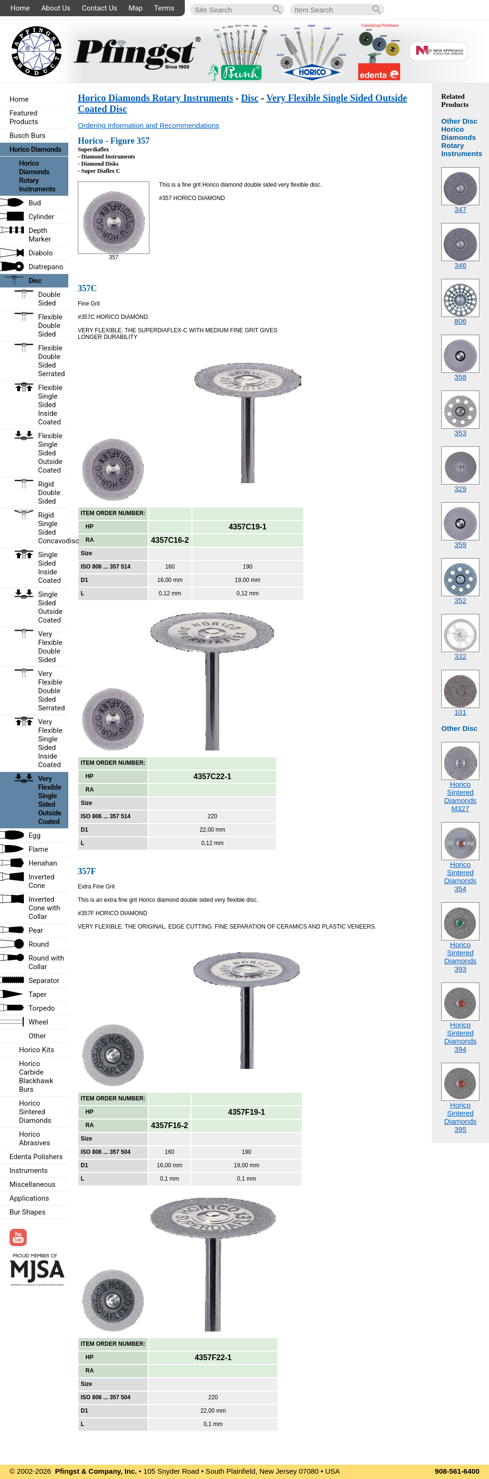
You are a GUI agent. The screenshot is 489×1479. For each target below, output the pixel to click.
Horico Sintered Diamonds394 (460, 1037)
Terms (164, 8)
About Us (55, 8)
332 (460, 656)
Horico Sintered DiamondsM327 (460, 796)
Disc (250, 98)
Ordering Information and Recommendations (148, 125)
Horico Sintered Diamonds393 (460, 956)
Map (135, 8)
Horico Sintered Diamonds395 (460, 1117)
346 (460, 265)
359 (460, 544)
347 (460, 209)
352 (460, 600)
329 (460, 489)
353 (460, 433)
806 (460, 321)
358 (460, 377)
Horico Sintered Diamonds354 (460, 876)
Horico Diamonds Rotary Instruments (155, 98)
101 (460, 712)
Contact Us (99, 8)
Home (20, 8)
